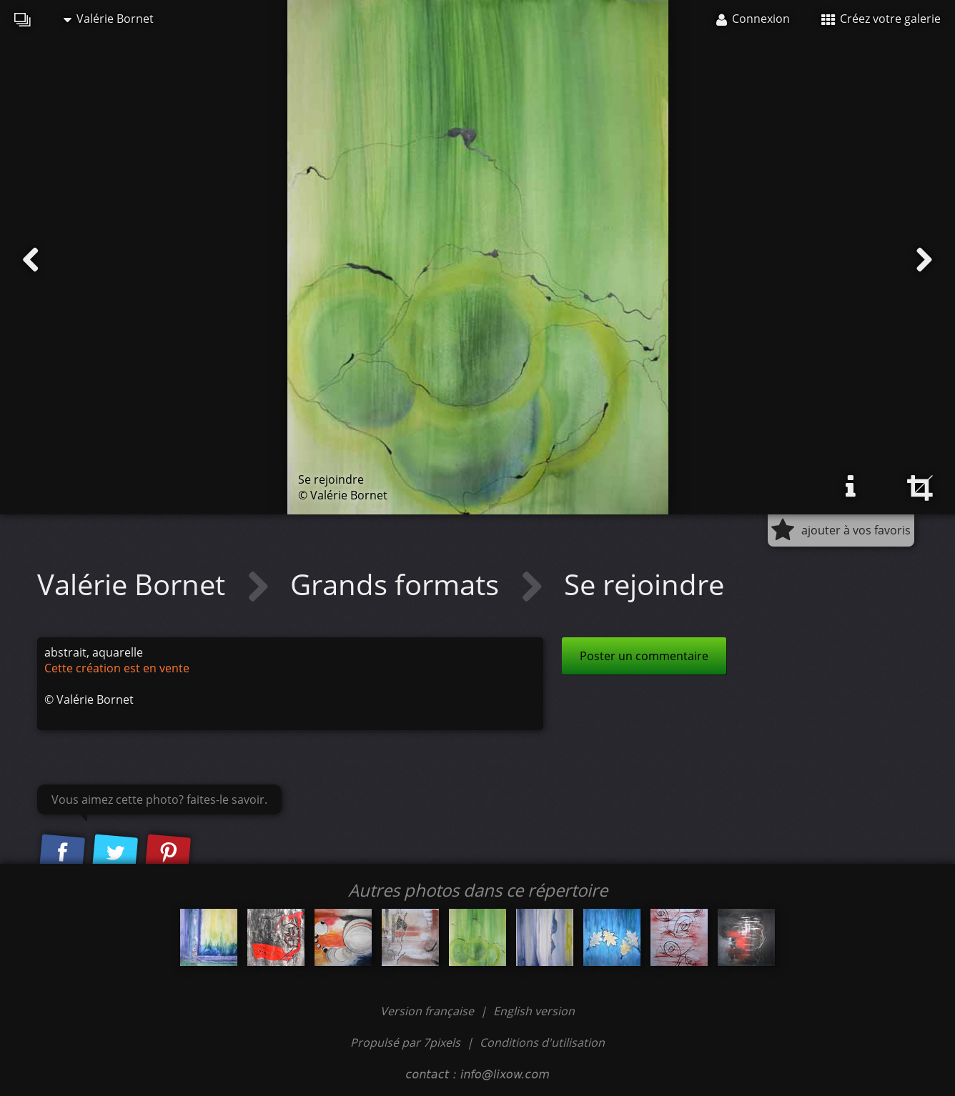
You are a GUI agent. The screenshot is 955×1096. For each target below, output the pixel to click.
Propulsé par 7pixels (405, 1042)
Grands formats (398, 584)
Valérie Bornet (109, 18)
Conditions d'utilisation (542, 1042)
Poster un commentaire (644, 656)
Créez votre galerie (881, 18)
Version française (428, 1011)
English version (534, 1011)
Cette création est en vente (116, 668)
